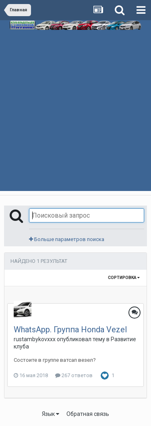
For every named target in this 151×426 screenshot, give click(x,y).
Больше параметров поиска (66, 239)
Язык (50, 414)
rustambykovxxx (35, 339)
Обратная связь (87, 414)
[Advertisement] (75, 119)
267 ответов (74, 375)
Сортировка (124, 277)
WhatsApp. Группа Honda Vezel (70, 329)
